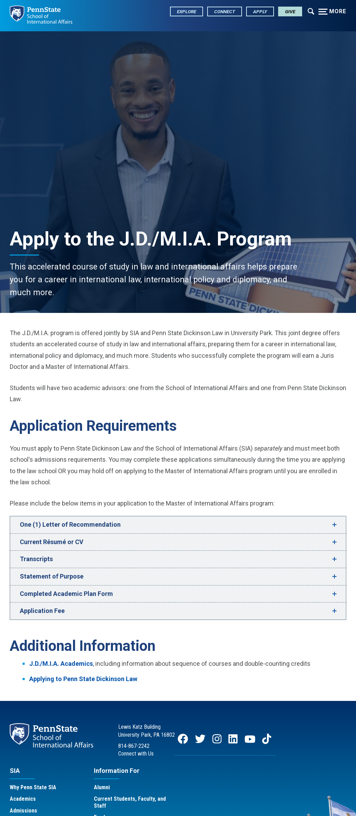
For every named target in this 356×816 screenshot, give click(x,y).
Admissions (23, 810)
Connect (224, 11)
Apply (260, 11)
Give (290, 11)
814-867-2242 (133, 746)
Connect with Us (136, 753)
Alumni (102, 787)
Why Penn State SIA (33, 787)
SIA (15, 770)
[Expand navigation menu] (311, 11)
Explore (186, 11)
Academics (23, 798)
